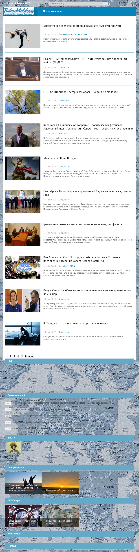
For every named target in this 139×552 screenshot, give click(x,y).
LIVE (10, 361)
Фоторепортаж (16, 467)
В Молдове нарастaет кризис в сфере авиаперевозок (76, 323)
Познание (63, 34)
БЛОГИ (11, 437)
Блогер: (12, 458)
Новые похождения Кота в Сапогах (59, 522)
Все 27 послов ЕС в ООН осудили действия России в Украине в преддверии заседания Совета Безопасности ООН (81, 259)
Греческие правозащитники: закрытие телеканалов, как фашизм (82, 224)
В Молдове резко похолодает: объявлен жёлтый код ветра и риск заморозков (42, 416)
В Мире (73, 266)
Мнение (62, 133)
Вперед (29, 357)
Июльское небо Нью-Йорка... (60, 490)
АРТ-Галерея (14, 500)
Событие (63, 266)
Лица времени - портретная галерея (22, 522)
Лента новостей (16, 395)
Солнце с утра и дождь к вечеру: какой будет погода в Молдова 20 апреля (41, 409)
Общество (64, 67)
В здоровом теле (79, 34)
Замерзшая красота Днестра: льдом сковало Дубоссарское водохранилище (23, 488)
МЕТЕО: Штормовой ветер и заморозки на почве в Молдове (80, 92)
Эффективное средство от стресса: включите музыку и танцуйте (82, 26)
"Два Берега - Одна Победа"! (60, 158)
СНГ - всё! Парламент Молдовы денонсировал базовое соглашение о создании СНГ (45, 428)
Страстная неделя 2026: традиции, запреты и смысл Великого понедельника (42, 422)
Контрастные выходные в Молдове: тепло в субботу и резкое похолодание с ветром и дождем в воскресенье (56, 403)
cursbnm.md (76, 539)
